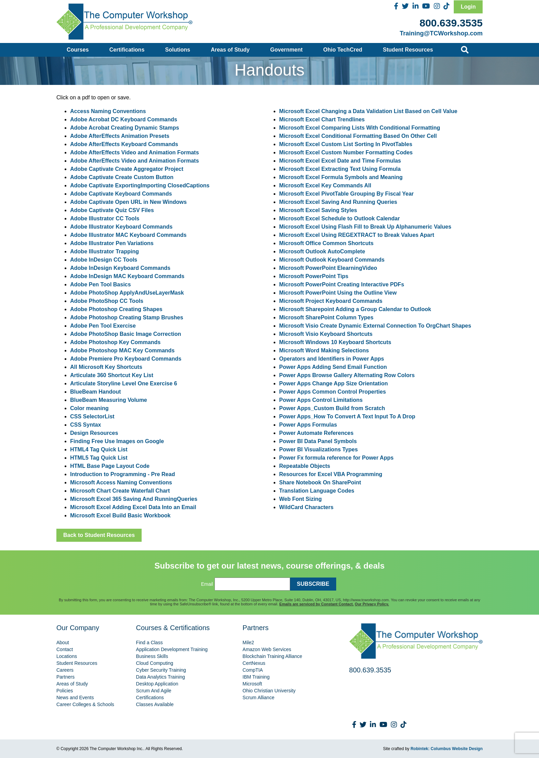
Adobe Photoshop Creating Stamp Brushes (126, 317)
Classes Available (155, 704)
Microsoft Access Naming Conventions (121, 482)
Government (286, 50)
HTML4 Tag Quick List (99, 449)
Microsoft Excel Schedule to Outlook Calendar (339, 218)
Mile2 (248, 642)
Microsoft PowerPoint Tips (314, 276)
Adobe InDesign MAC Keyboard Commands (127, 276)
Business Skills (152, 656)
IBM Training (256, 677)
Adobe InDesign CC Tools (103, 260)
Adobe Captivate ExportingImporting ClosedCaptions (139, 185)
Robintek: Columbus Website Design (446, 748)
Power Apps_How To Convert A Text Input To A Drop (347, 416)
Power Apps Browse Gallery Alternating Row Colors (347, 375)
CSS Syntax (85, 425)
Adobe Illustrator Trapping (104, 251)
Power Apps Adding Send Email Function (333, 367)
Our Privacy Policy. (372, 604)
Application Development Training (172, 649)
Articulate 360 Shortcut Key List (111, 375)
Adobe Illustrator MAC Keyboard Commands (128, 235)
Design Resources (94, 433)
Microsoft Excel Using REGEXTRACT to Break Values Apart (356, 235)
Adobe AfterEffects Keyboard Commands (124, 144)
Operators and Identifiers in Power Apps (331, 359)
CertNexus (254, 663)
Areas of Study (230, 50)
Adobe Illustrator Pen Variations (112, 243)
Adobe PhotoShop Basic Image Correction (125, 334)
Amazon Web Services (267, 649)
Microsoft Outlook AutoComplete (322, 251)
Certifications (126, 50)
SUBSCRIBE (313, 584)
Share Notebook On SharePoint (320, 482)
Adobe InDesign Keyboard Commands (120, 268)
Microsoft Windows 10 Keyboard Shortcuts (335, 342)
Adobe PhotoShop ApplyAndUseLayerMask (127, 293)
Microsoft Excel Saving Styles (318, 210)
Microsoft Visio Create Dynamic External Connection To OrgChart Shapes (375, 326)
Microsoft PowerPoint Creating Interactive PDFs (341, 284)
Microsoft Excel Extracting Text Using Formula (340, 169)
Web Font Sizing (300, 499)
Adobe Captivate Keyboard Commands (121, 194)
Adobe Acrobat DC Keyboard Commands (123, 119)
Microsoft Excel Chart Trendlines (322, 119)
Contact (64, 649)
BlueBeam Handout (95, 392)
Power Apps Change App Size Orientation (333, 383)
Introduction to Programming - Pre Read (122, 474)
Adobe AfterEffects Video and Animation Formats (134, 152)
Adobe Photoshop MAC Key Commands (122, 350)
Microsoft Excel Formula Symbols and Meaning (341, 177)
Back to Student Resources (99, 535)
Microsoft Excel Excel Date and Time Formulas (340, 161)
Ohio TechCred (342, 50)
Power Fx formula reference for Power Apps (336, 458)
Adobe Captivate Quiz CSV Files (112, 210)
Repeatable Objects (304, 466)
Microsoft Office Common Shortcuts (326, 243)
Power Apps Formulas (308, 425)
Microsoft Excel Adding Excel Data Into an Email (133, 507)
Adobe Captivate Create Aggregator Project (126, 169)
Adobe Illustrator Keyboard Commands (121, 227)
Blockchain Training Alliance (272, 656)
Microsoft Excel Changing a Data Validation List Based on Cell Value (368, 111)
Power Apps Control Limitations (321, 400)
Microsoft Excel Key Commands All (325, 185)
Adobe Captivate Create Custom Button (121, 177)
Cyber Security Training (161, 670)
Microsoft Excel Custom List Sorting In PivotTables (345, 144)
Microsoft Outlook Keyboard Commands (332, 260)
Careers (65, 670)
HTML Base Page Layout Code (110, 466)
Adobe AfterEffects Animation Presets (119, 136)
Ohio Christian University (269, 690)
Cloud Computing (154, 663)
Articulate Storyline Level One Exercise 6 (123, 383)
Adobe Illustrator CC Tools (104, 218)
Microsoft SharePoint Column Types (326, 317)
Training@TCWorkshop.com (441, 33)
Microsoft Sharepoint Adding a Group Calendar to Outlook (355, 309)
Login (468, 7)
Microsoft (252, 683)
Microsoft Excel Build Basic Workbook (120, 515)
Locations (66, 656)
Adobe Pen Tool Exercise (103, 326)
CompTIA (253, 670)
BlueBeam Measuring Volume (108, 400)
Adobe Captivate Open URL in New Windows (128, 202)
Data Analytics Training (160, 677)
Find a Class (149, 642)
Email (207, 584)
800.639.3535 (451, 23)
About (62, 642)
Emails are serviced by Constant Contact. (316, 604)
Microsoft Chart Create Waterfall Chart (120, 491)
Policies (64, 690)
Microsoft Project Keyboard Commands (331, 301)
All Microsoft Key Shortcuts (106, 367)
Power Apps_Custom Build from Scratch (332, 408)
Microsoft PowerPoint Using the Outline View (338, 293)
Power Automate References (316, 433)
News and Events (75, 697)
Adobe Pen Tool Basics (100, 284)
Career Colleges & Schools (85, 704)
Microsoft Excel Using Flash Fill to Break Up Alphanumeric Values (365, 227)
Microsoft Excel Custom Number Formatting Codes (346, 152)
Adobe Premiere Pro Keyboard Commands (126, 359)
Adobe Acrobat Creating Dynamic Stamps (124, 128)
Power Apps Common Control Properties (332, 392)
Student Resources (408, 50)
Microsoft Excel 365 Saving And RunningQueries (133, 499)
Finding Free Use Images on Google (117, 441)
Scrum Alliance (259, 697)
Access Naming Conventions (108, 111)
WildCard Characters (306, 507)
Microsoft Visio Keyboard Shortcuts (326, 334)
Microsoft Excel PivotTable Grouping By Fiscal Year (346, 194)
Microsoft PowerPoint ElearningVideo (328, 268)
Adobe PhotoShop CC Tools (106, 301)
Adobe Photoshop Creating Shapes (116, 309)
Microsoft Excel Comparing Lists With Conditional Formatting (359, 128)
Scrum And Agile (154, 690)
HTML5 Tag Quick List (99, 458)
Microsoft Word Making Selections (324, 350)
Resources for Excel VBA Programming (330, 474)
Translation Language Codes (316, 491)
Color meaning (89, 408)
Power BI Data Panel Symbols (318, 441)
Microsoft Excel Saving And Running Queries (338, 202)
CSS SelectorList (92, 416)
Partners (65, 677)
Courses (78, 50)
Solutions (177, 50)
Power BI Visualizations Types (318, 449)
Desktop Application (157, 683)
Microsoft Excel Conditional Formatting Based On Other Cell (358, 136)
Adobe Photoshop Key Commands (115, 342)
